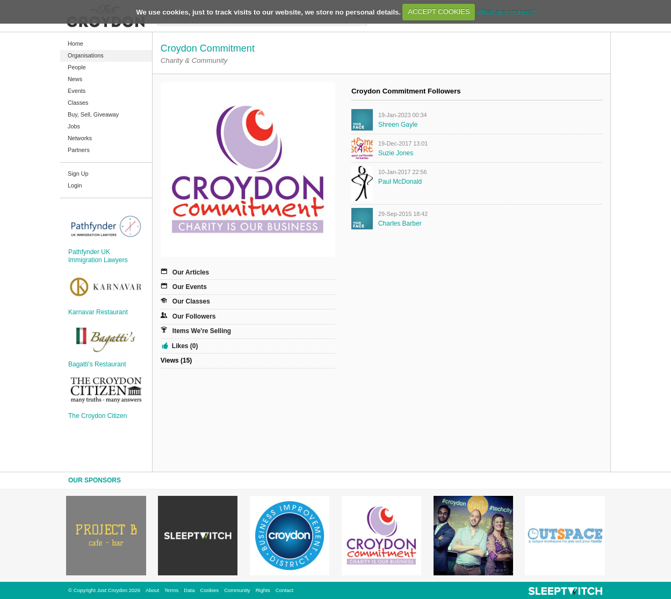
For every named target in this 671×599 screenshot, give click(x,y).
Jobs (74, 126)
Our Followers (194, 316)
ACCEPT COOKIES (439, 12)
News (75, 79)
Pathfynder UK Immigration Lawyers (98, 255)
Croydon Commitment (208, 48)
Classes (78, 102)
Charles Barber (400, 223)
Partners (79, 150)
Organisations (86, 55)
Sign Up (78, 173)
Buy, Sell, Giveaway (93, 114)
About (152, 590)
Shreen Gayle (397, 124)
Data (189, 590)
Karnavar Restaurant (98, 312)
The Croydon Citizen (97, 416)
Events (76, 91)
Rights (263, 590)
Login (75, 185)
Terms (171, 590)
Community (237, 590)
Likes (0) (185, 346)
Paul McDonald (400, 181)
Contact (284, 590)
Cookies (209, 590)
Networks (80, 138)
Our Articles (190, 272)
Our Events (189, 287)
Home (75, 43)
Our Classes (191, 301)
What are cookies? (506, 12)
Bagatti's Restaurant (97, 364)
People (77, 67)
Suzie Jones (395, 153)
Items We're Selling (201, 331)
